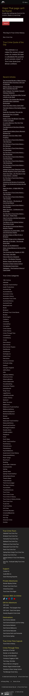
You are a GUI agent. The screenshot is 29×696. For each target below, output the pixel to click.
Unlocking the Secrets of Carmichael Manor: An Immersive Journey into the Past (14, 184)
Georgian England (8, 368)
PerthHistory (7, 444)
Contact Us (6, 571)
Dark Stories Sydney (8, 636)
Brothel (5, 315)
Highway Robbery (8, 374)
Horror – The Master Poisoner (12, 259)
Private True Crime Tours (10, 586)
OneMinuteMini (7, 432)
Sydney (5, 469)
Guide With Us (7, 574)
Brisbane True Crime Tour (10, 536)
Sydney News (7, 471)
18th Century (7, 280)
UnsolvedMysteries (8, 513)
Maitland (5, 400)
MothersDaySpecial (9, 411)
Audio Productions (8, 287)
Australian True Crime (9, 298)
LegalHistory (7, 393)
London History (7, 398)
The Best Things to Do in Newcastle (13, 239)
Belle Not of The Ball (9, 650)
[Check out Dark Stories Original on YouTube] (14, 599)
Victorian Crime (7, 520)
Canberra (6, 319)
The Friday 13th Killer (9, 254)
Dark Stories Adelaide (9, 620)
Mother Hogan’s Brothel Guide (12, 261)
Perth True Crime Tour (9, 549)
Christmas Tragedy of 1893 (10, 658)
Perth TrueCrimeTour (9, 441)
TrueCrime (6, 504)
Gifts (4, 372)
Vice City (5, 517)
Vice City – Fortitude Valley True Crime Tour (13, 562)
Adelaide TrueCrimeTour (10, 285)
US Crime (6, 515)
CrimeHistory (7, 338)
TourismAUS (6, 487)
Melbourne (6, 404)
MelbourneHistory (8, 409)
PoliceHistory (7, 448)
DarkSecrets (6, 349)
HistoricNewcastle (8, 381)
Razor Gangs (7, 457)
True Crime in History (9, 497)
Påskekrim (6, 434)
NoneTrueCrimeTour (9, 425)
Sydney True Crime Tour (10, 555)
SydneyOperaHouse (9, 476)
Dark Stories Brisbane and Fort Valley (13, 622)
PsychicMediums (8, 451)
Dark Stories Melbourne (10, 628)
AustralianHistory (8, 301)
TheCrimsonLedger (8, 483)
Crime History (7, 331)
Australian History (8, 296)
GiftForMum (6, 370)
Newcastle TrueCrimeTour (10, 421)
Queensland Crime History (11, 453)
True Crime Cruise (8, 494)
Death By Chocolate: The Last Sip (13, 112)
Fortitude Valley (7, 363)
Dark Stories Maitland (9, 625)
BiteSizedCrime (7, 305)
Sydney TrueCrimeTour (10, 474)
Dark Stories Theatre (9, 347)
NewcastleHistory (8, 423)
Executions (6, 358)
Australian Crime (8, 294)
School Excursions (8, 589)
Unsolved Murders (8, 510)
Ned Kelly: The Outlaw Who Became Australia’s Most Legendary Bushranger (13, 101)
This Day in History (8, 485)
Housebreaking (7, 384)
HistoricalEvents (8, 379)
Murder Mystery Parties (9, 583)
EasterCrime (6, 356)
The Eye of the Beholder (10, 656)
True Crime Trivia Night (9, 591)
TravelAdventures (8, 490)
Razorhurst (6, 460)
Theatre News (7, 478)
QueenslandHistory (9, 455)
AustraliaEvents (7, 291)
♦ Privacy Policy (5, 681)
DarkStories (6, 351)
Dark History (7, 342)
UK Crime (6, 508)
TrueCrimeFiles (7, 506)
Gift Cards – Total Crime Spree (11, 610)
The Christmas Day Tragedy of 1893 (13, 252)
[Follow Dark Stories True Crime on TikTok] (4, 598)
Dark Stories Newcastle (9, 631)
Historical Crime (8, 377)
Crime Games (7, 328)
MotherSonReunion (9, 414)
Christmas (6, 321)
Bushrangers (7, 317)
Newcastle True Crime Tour (10, 547)
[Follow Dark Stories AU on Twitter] (6, 599)
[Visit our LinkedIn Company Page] (12, 598)
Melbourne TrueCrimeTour (11, 407)
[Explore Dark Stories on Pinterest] (9, 599)
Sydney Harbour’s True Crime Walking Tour (13, 558)
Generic (5, 365)
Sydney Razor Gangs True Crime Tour (13, 552)
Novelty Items (7, 430)
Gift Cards (6, 605)
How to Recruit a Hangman (11, 257)
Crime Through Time (9, 333)
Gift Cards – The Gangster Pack (12, 608)
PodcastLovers (7, 446)
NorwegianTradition (9, 427)
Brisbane (5, 310)
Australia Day (7, 289)
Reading (5, 462)
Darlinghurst (7, 354)
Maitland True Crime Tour (10, 541)
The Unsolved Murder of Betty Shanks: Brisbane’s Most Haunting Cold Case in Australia (14, 82)
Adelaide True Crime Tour (10, 533)
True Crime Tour (8, 501)
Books (5, 308)
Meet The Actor (7, 402)
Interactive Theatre (8, 386)
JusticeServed (7, 388)
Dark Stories (6, 344)
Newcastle (6, 418)
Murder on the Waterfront (11, 245)
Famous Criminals (8, 361)
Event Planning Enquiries (10, 576)
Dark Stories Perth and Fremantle (12, 633)
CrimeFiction (7, 335)
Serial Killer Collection (9, 464)
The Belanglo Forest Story (10, 266)
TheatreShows (7, 481)
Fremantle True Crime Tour (10, 539)
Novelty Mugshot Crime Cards (11, 613)
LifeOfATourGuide (8, 395)
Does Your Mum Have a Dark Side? (13, 105)
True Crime (6, 492)
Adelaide (5, 282)
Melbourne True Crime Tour (11, 544)
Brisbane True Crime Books (11, 312)
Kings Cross (6, 391)
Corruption (6, 326)
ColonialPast (6, 324)
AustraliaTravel (7, 303)
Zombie (5, 522)
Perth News (6, 439)
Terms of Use (16, 681)
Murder (5, 416)
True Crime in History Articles (11, 499)
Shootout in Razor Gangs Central (13, 264)
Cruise (5, 340)
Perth (4, 437)
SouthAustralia (7, 467)
